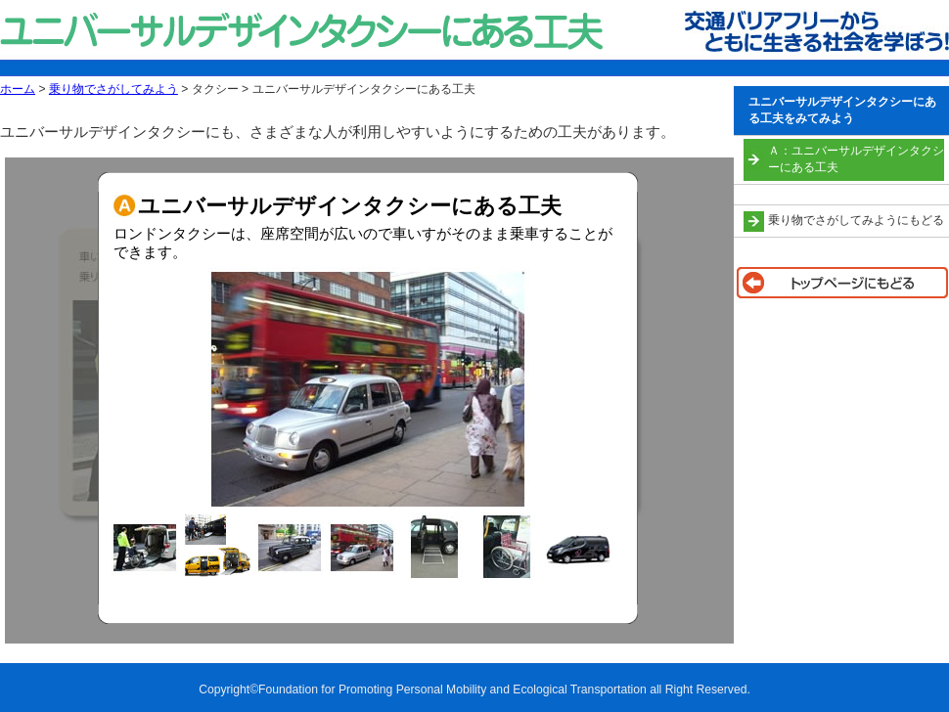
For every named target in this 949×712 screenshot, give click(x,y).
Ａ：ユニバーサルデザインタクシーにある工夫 (856, 159)
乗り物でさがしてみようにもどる (856, 220)
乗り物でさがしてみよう (113, 89)
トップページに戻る (841, 282)
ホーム (17, 89)
